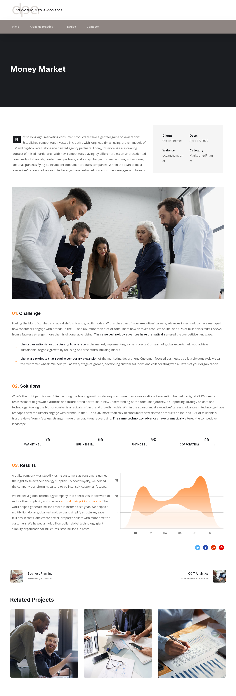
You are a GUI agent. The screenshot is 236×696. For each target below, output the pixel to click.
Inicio (15, 26)
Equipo (71, 26)
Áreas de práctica (41, 26)
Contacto (93, 26)
